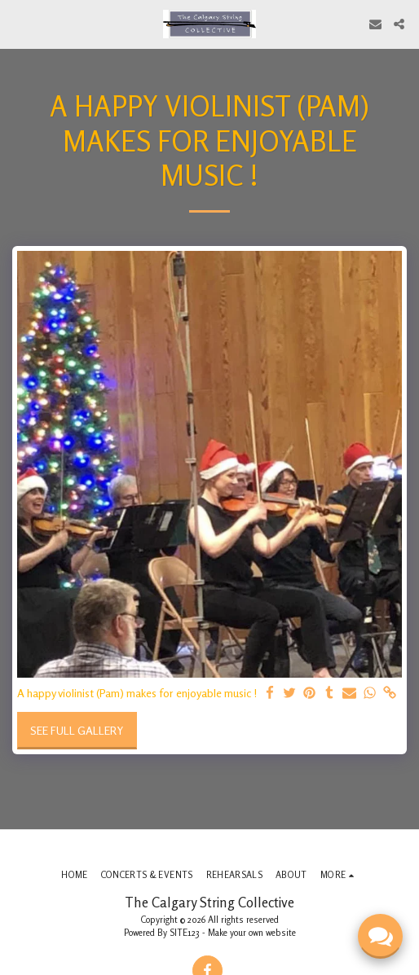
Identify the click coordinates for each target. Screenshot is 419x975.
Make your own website (252, 932)
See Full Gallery (76, 730)
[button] (18, 23)
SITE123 (185, 932)
